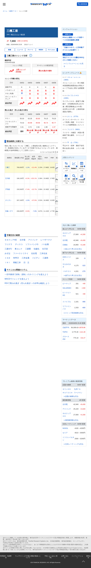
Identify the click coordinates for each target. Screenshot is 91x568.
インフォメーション (77, 556)
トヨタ (7, 258)
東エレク (18, 249)
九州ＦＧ (77, 389)
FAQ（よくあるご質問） (51, 556)
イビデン (36, 258)
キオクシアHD (11, 240)
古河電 (22, 240)
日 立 (26, 262)
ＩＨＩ (7, 262)
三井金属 (25, 258)
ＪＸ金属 (45, 244)
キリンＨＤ (67, 389)
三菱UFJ (8, 249)
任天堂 (45, 249)
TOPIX (65, 332)
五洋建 (7, 178)
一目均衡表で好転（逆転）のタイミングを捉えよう (26, 274)
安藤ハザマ (9, 211)
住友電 (34, 253)
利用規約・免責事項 (5, 556)
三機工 (7, 167)
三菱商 (45, 258)
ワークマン (78, 393)
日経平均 (66, 327)
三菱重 (28, 249)
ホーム (5, 11)
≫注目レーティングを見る (73, 444)
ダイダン (8, 200)
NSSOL (65, 428)
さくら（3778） (73, 116)
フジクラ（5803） (74, 129)
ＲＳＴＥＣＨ (68, 393)
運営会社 (88, 556)
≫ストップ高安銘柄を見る (73, 313)
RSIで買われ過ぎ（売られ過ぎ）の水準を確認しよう (27, 283)
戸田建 (7, 189)
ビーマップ (67, 283)
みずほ (7, 253)
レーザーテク (46, 240)
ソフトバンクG (31, 244)
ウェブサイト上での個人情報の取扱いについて (28, 556)
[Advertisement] (45, 19)
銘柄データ (12, 11)
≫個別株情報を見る (71, 420)
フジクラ (8, 244)
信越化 (36, 249)
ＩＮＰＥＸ (67, 271)
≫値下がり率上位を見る (73, 275)
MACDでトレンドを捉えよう (17, 279)
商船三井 (17, 262)
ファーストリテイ (20, 253)
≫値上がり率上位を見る (73, 249)
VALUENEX (67, 288)
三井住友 (43, 253)
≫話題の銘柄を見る (71, 396)
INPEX (16, 258)
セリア (65, 433)
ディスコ (19, 244)
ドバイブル (67, 302)
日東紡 (65, 245)
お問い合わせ (64, 556)
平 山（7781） (73, 142)
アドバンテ (33, 240)
